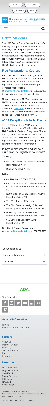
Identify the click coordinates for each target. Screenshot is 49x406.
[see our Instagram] (12, 303)
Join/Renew (19, 11)
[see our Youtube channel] (25, 303)
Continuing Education (13, 255)
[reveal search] (43, 29)
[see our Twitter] (18, 303)
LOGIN (32, 11)
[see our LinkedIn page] (31, 303)
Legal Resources (10, 370)
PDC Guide (7, 379)
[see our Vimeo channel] (5, 310)
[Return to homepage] (24, 20)
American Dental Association (16, 327)
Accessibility (8, 384)
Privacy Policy (7, 400)
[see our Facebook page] (5, 303)
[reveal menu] (5, 29)
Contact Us (16, 5)
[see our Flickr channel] (38, 303)
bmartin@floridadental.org (18, 90)
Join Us (5, 324)
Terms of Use (19, 400)
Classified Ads (8, 373)
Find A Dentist (32, 5)
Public (5, 353)
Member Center (10, 344)
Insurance (7, 356)
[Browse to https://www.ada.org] (24, 289)
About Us (6, 341)
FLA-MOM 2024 (9, 367)
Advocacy (6, 347)
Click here (19, 108)
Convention (8, 261)
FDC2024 (6, 381)
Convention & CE (12, 248)
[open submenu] (44, 255)
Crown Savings (9, 376)
